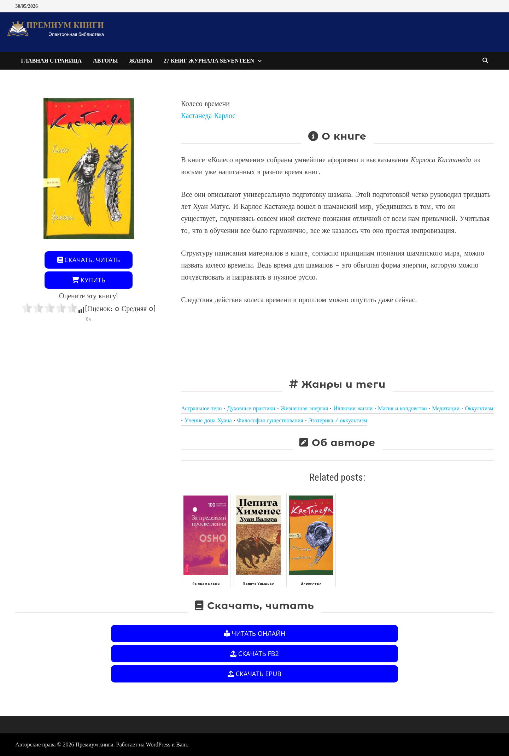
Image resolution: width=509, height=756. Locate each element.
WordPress (158, 745)
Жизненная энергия (304, 408)
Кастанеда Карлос (208, 116)
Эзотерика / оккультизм (338, 420)
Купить (88, 280)
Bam (181, 745)
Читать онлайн (254, 633)
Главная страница (51, 61)
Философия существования (270, 420)
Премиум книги (94, 745)
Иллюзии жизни (353, 408)
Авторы (105, 61)
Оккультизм (479, 408)
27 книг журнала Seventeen (209, 61)
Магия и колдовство (402, 408)
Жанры (140, 61)
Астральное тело (201, 408)
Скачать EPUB (254, 673)
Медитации (446, 408)
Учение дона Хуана (208, 420)
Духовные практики (251, 408)
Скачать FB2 (254, 653)
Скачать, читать (88, 260)
